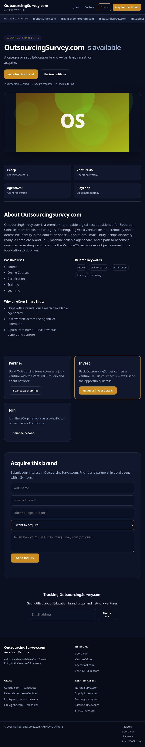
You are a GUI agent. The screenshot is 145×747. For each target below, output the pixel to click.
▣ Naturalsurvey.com (114, 18)
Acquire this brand (127, 7)
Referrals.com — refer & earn (22, 693)
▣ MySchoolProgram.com (78, 18)
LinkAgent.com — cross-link (21, 705)
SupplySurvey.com (86, 693)
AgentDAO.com (84, 665)
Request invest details (98, 390)
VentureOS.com (84, 659)
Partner (89, 7)
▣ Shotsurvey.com (46, 18)
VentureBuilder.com (87, 671)
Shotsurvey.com (85, 710)
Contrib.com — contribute (20, 687)
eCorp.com (82, 653)
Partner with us (55, 74)
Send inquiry (25, 558)
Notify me (107, 614)
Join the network (24, 433)
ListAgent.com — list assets (21, 699)
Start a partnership (25, 390)
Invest (105, 7)
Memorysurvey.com (87, 699)
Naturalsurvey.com (86, 687)
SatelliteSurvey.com (87, 705)
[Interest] (72, 525)
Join (76, 7)
